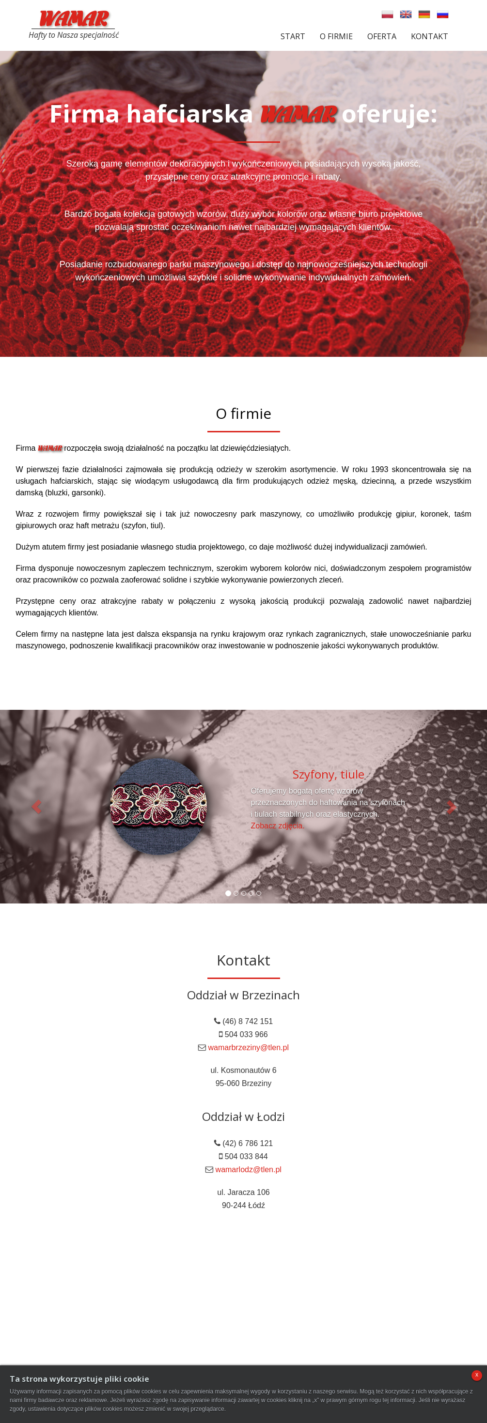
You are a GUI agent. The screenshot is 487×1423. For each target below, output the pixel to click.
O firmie (336, 36)
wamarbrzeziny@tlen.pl (248, 1047)
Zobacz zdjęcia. (278, 826)
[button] (36, 806)
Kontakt (429, 36)
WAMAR (73, 17)
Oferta (381, 36)
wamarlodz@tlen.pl (249, 1169)
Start (293, 36)
